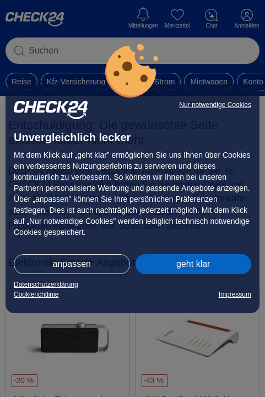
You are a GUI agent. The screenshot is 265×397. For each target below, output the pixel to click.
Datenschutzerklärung (46, 284)
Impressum (235, 294)
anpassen (72, 264)
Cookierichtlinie (36, 294)
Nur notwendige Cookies (215, 105)
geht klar (193, 264)
